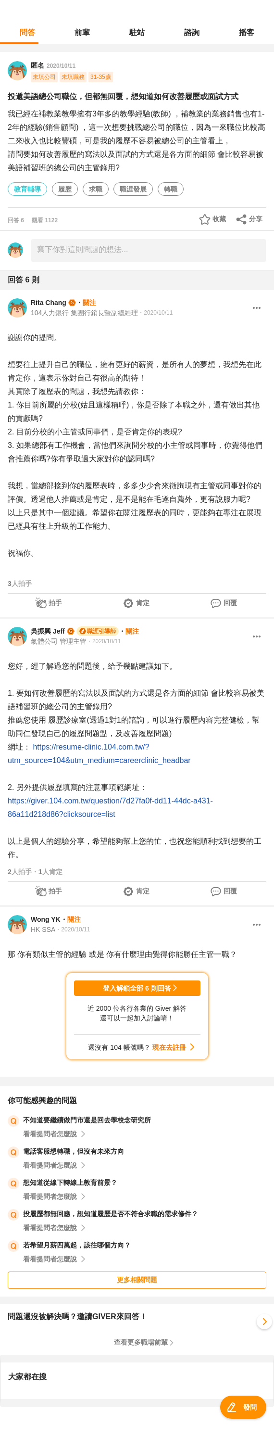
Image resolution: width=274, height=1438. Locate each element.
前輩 (82, 32)
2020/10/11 (61, 66)
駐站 (137, 32)
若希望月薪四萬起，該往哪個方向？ (77, 1245)
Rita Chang (48, 302)
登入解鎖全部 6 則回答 (137, 988)
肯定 (142, 603)
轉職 (170, 189)
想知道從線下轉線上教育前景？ (70, 1182)
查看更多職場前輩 (141, 1342)
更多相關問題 (137, 1280)
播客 (246, 32)
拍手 (55, 603)
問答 (27, 32)
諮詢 (191, 32)
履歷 (65, 189)
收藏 (219, 219)
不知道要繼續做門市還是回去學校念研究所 (87, 1120)
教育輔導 (27, 189)
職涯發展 (133, 189)
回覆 (230, 603)
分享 (255, 219)
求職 (95, 189)
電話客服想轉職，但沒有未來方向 (73, 1151)
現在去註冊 (169, 1047)
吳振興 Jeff (48, 631)
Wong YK (46, 919)
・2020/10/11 (155, 312)
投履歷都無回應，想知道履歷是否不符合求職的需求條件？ (110, 1214)
